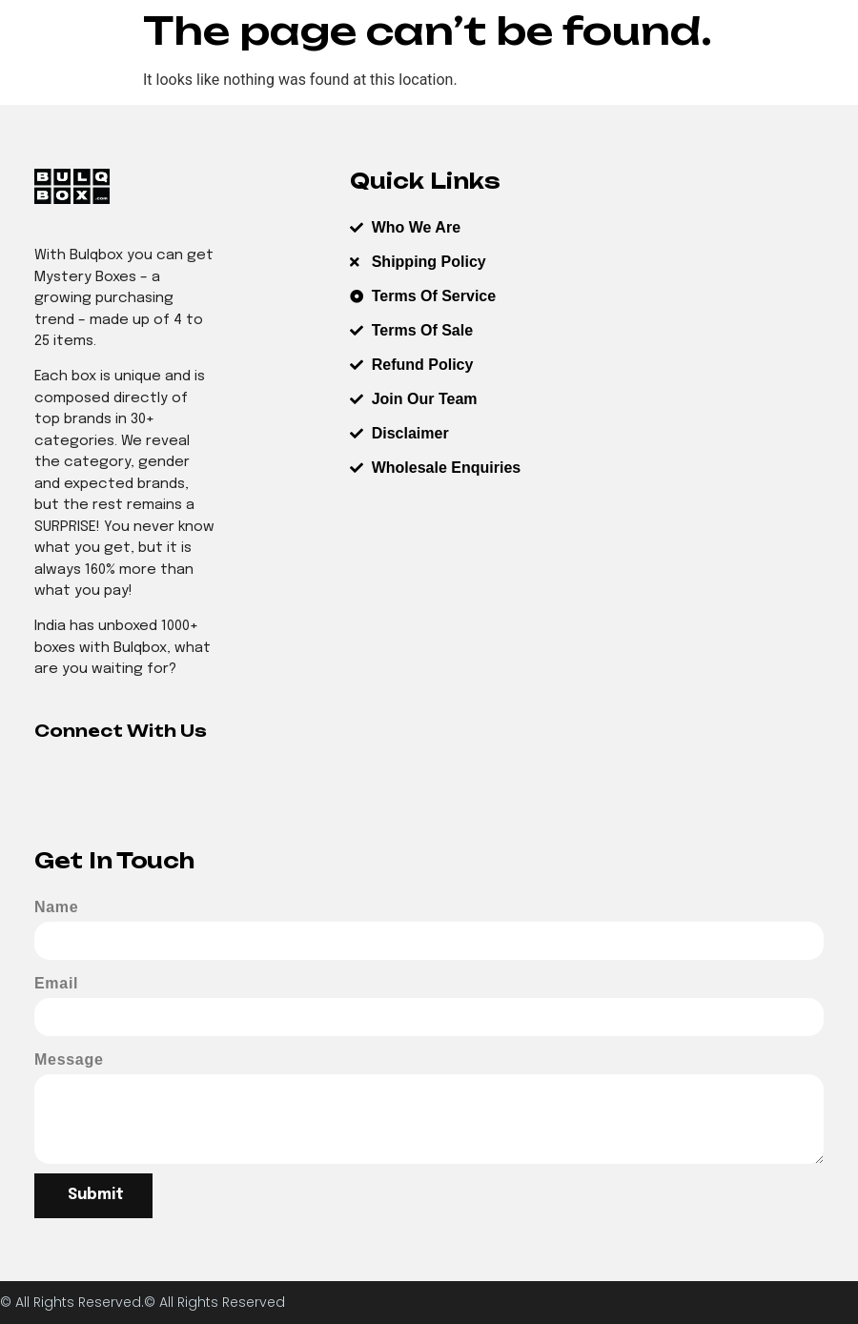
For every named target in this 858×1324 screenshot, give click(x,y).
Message (69, 1059)
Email (56, 983)
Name (56, 907)
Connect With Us (120, 731)
